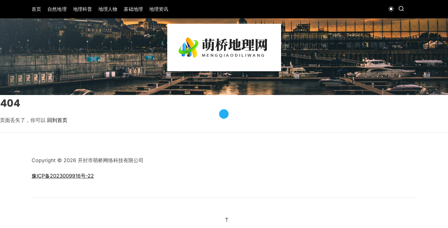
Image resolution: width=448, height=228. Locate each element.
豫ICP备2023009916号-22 (63, 176)
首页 (36, 9)
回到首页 (57, 120)
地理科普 (82, 9)
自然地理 (56, 9)
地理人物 (107, 9)
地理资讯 (158, 9)
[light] (391, 9)
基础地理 (133, 9)
